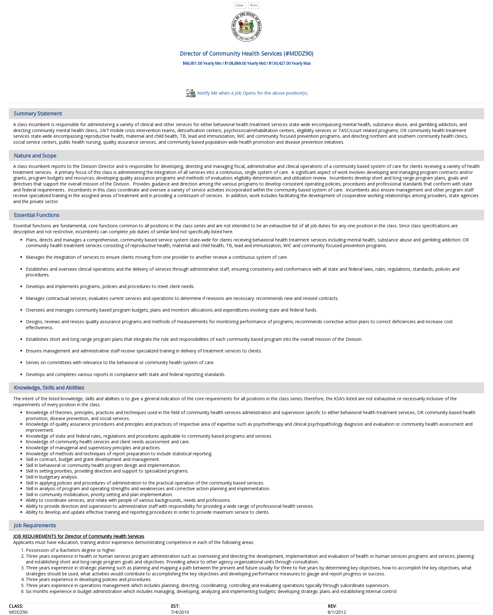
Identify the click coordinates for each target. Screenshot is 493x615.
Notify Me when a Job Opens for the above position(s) (246, 93)
